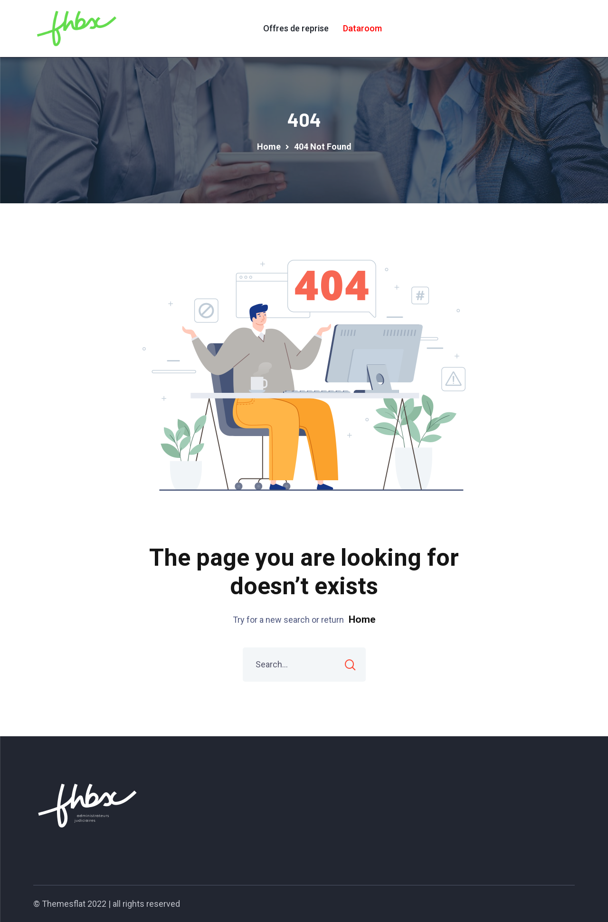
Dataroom (362, 28)
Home (362, 619)
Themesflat (64, 904)
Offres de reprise (296, 28)
